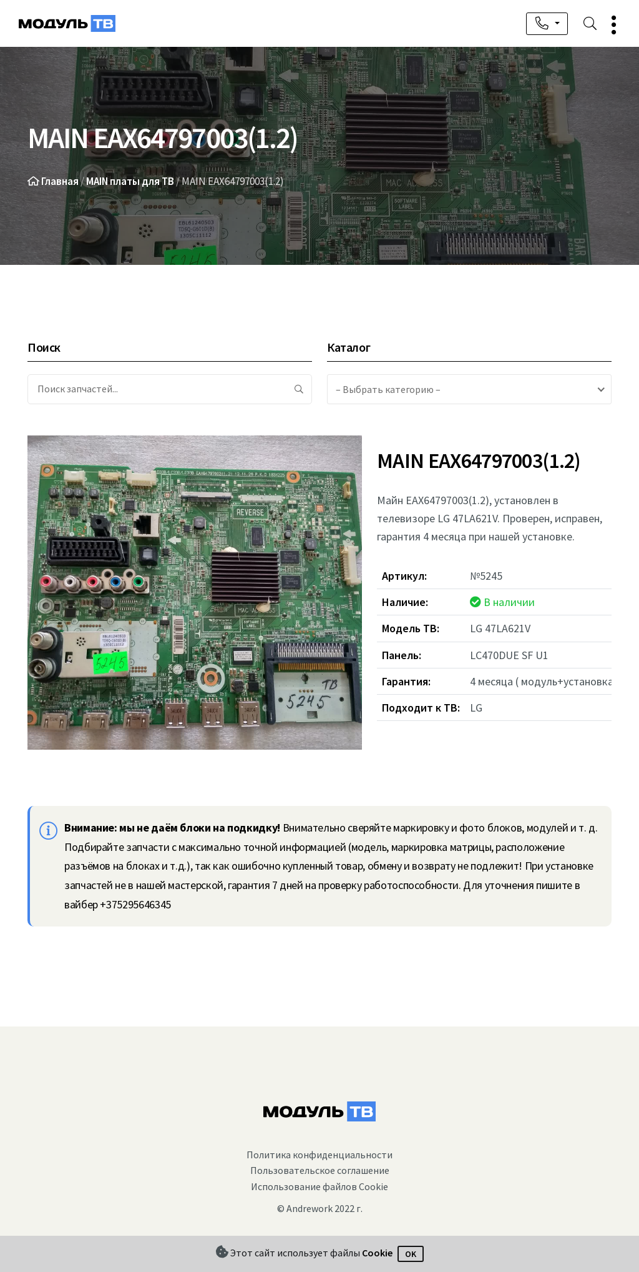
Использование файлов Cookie (319, 1186)
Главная (60, 181)
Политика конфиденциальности (319, 1154)
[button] (608, 24)
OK (410, 1254)
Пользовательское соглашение (319, 1170)
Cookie (377, 1253)
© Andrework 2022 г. (320, 1208)
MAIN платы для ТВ (130, 181)
